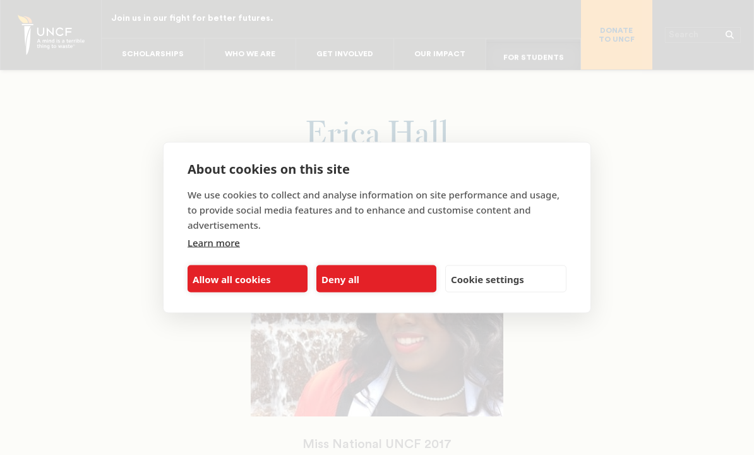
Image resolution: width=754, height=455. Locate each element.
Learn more (214, 242)
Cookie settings (487, 278)
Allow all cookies (232, 278)
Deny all (340, 278)
